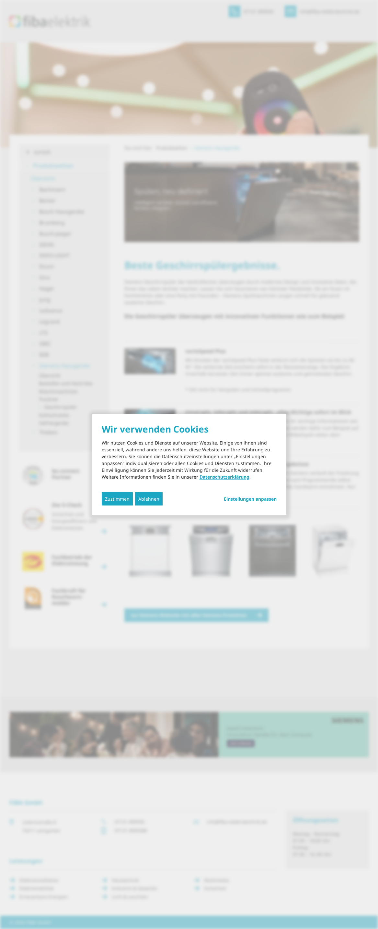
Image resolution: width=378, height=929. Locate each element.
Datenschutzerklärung (224, 477)
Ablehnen (148, 499)
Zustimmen (117, 499)
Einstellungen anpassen (250, 499)
